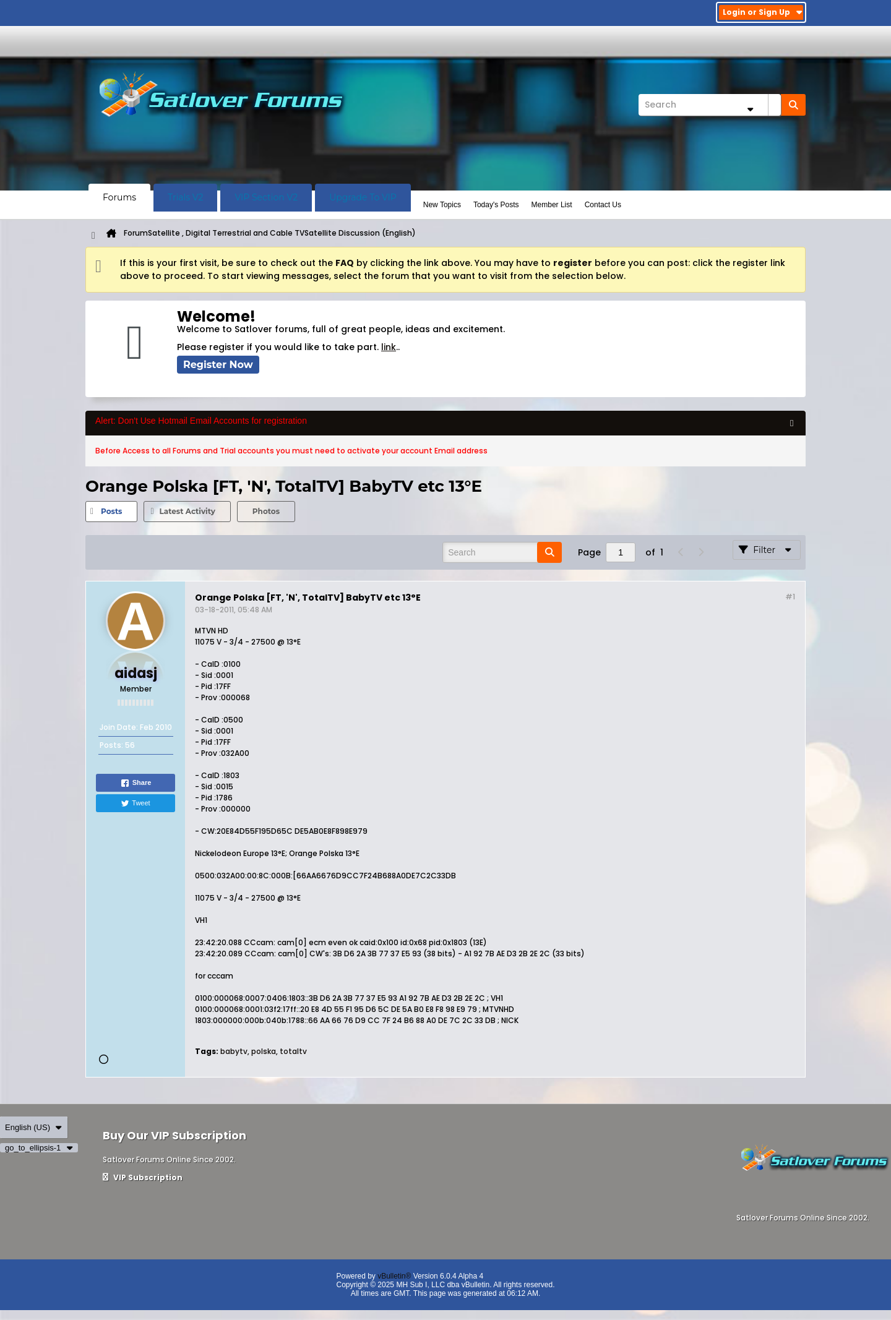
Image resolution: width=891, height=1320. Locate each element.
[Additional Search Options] (750, 109)
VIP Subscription (143, 1177)
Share (136, 783)
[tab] (111, 511)
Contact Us (603, 204)
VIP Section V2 (266, 197)
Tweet (135, 803)
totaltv (293, 1051)
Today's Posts (496, 204)
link (388, 347)
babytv (234, 1051)
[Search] (710, 105)
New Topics (442, 204)
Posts (111, 511)
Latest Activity (187, 511)
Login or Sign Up (763, 12)
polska (263, 1051)
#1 (790, 596)
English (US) (33, 1127)
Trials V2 (185, 197)
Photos (266, 511)
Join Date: (119, 727)
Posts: (111, 745)
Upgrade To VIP (363, 197)
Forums (119, 197)
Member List (552, 204)
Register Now (218, 365)
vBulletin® (394, 1276)
